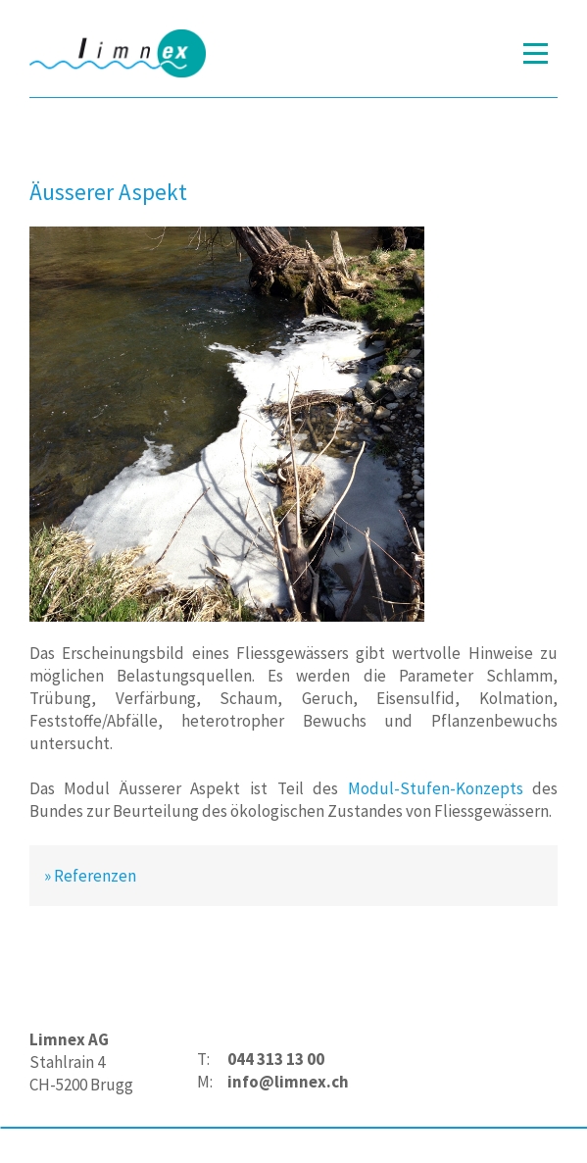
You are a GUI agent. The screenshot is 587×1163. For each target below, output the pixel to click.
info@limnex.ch (288, 1081)
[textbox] (273, 1070)
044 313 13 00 (275, 1059)
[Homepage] (117, 53)
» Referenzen (90, 875)
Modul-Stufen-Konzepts (435, 788)
